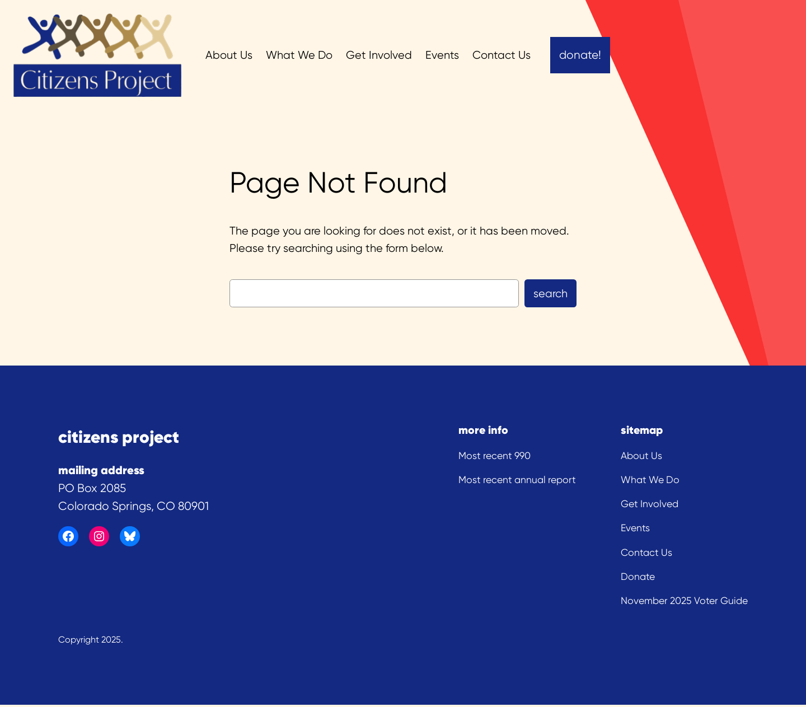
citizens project (118, 436)
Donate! (580, 55)
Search (550, 293)
